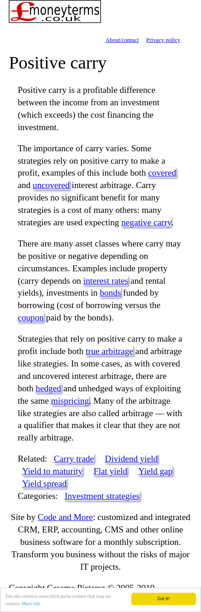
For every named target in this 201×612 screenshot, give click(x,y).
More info (31, 606)
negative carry (146, 222)
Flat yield (110, 471)
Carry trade (74, 458)
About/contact (122, 40)
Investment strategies (102, 496)
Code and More (65, 517)
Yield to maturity (52, 471)
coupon (31, 317)
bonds (110, 292)
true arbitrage (109, 351)
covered (162, 172)
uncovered (51, 185)
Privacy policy (163, 40)
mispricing (70, 401)
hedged (48, 388)
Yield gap (155, 471)
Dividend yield (131, 458)
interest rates (106, 281)
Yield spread (44, 483)
